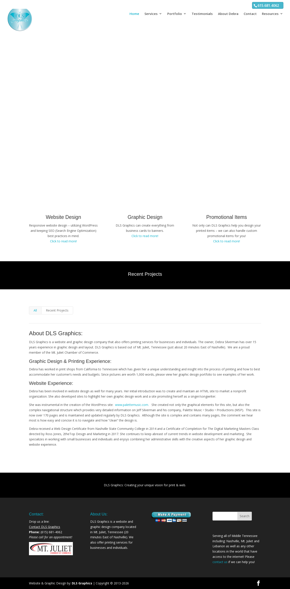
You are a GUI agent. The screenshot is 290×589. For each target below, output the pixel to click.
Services (151, 14)
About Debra (228, 14)
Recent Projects (57, 310)
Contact (250, 14)
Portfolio (174, 14)
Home (134, 14)
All (35, 310)
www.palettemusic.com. (132, 405)
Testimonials (202, 14)
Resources (270, 14)
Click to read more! (63, 241)
